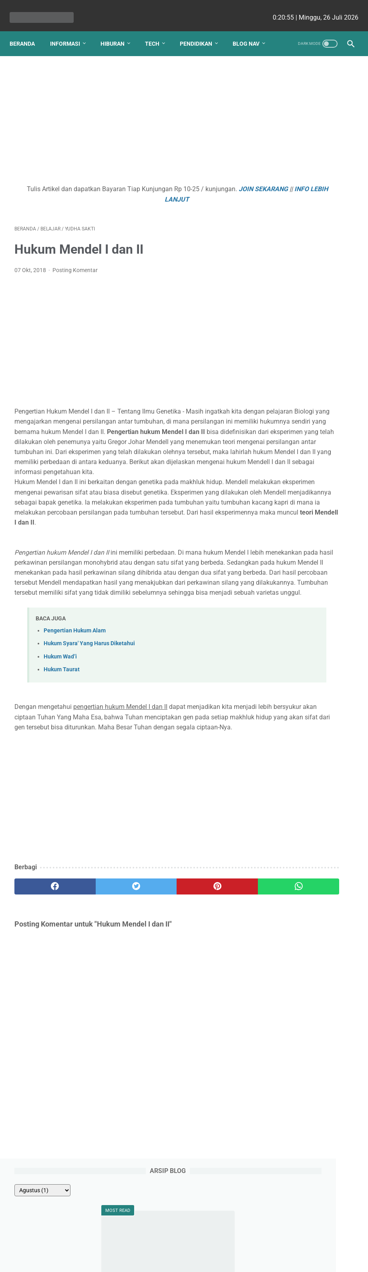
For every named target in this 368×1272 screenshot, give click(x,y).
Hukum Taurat (62, 742)
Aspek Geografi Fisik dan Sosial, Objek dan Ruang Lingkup (310, 313)
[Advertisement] (126, 123)
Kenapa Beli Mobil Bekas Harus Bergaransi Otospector (311, 617)
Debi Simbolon (298, 730)
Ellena (287, 745)
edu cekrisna (199, 1259)
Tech (157, 27)
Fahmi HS (290, 806)
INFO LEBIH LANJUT (155, 201)
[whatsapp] (211, 969)
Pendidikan (201, 27)
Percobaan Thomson (304, 196)
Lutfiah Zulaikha (299, 897)
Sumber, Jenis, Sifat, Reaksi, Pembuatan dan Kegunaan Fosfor (308, 225)
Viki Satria (291, 851)
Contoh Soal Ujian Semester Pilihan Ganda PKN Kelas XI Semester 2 (310, 382)
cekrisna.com (235, 1259)
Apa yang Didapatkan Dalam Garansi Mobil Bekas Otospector (307, 484)
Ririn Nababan (296, 821)
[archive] (296, 90)
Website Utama (184, 1243)
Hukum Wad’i (60, 729)
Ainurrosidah (294, 867)
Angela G (291, 790)
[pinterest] (155, 969)
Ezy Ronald (294, 775)
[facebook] (42, 969)
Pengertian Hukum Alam (75, 703)
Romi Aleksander (299, 882)
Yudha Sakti (295, 714)
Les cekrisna (132, 1259)
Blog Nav (27, 44)
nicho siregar (296, 760)
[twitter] (99, 969)
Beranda (27, 27)
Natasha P (293, 699)
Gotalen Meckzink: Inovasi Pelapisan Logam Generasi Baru (314, 582)
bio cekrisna (166, 1259)
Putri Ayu (290, 912)
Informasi (70, 27)
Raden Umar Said (300, 836)
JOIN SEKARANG (94, 201)
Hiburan (117, 27)
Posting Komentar (75, 272)
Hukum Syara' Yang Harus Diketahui (89, 716)
